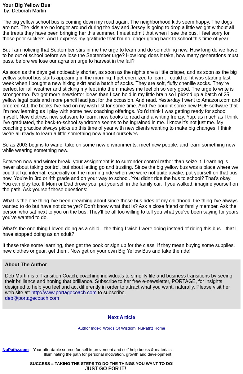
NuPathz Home (151, 328)
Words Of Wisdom (119, 328)
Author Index (89, 328)
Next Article (121, 317)
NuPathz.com (15, 349)
